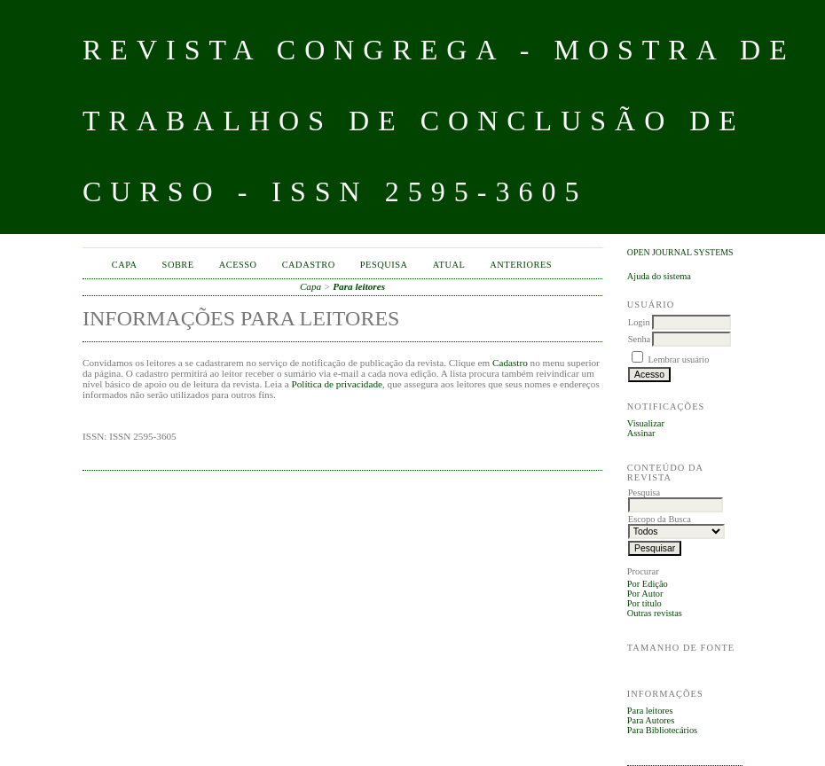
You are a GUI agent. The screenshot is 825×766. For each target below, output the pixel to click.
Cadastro (308, 265)
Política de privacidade (336, 384)
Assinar (641, 433)
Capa (125, 265)
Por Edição (647, 584)
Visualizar (645, 423)
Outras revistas (654, 613)
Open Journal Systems (680, 252)
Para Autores (650, 720)
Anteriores (521, 265)
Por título (644, 603)
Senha (639, 339)
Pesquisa (384, 265)
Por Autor (645, 593)
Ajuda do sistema (659, 276)
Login (639, 322)
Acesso (238, 265)
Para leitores (650, 710)
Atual (449, 265)
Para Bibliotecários (662, 730)
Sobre (178, 265)
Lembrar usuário (678, 359)
